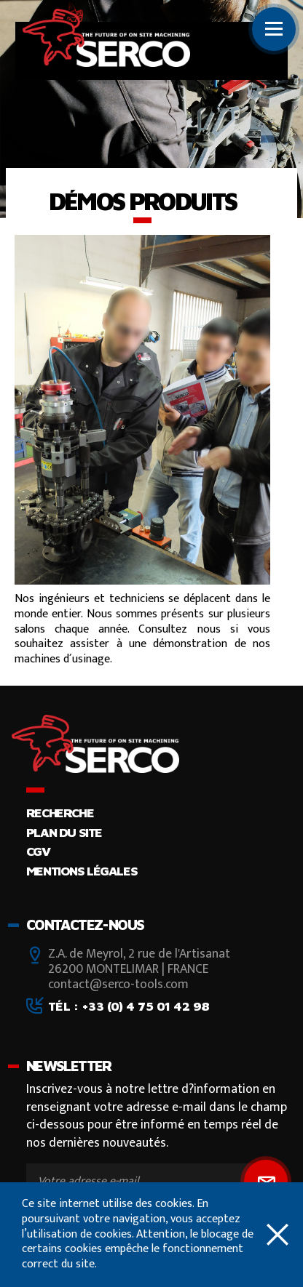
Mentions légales (81, 870)
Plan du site (64, 832)
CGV (38, 851)
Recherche (59, 812)
